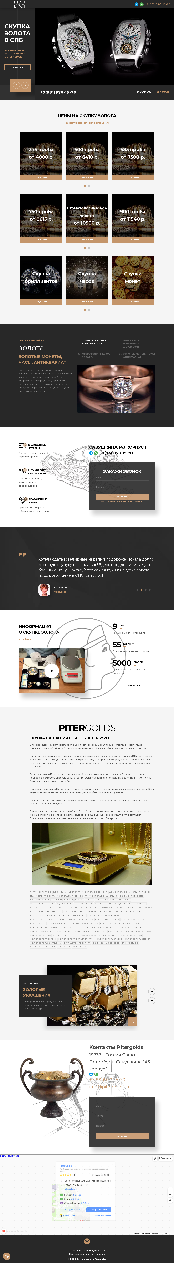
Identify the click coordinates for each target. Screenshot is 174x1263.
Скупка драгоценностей (71, 916)
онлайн (68, 900)
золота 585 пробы (120, 900)
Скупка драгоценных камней (103, 916)
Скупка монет (38, 923)
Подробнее (41, 177)
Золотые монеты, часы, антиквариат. (139, 355)
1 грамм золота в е (40, 892)
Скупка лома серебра (107, 919)
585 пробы (56, 900)
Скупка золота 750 (86, 935)
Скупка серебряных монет (64, 927)
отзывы (79, 900)
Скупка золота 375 (118, 931)
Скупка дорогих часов (43, 916)
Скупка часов (132, 912)
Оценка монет (65, 904)
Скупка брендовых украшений (80, 912)
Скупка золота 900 (109, 935)
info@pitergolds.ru (109, 1086)
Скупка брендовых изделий (45, 912)
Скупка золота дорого (43, 939)
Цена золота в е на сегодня (124, 892)
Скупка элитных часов (80, 919)
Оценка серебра (83, 904)
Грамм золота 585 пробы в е (67, 896)
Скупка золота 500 (141, 931)
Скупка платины (131, 923)
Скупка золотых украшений (46, 943)
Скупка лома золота (133, 919)
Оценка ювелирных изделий (110, 904)
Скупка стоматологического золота (51, 931)
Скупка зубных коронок (106, 943)
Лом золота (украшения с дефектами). (132, 343)
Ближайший (60, 892)
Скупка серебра (38, 927)
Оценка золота (137, 904)
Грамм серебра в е (40, 896)
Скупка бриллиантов (111, 912)
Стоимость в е (130, 943)
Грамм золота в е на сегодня (101, 896)
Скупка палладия (110, 923)
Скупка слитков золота (127, 927)
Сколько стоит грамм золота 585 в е (77, 908)
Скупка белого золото (140, 908)
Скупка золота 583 (40, 935)
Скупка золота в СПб (131, 896)
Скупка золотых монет (137, 939)
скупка (90, 900)
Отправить (122, 497)
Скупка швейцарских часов (96, 927)
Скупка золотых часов (109, 939)
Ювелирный (64, 947)
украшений (102, 900)
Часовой (147, 892)
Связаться (17, 67)
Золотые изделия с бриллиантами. (95, 342)
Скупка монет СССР (58, 923)
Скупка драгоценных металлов (47, 919)
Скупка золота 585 (63, 935)
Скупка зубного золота (77, 943)
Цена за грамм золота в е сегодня (88, 892)
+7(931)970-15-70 (157, 4)
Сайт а (33, 908)
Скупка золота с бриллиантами (76, 939)
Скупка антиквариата (113, 908)
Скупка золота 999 (131, 935)
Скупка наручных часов (85, 923)
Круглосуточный (39, 900)
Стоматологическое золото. (96, 355)
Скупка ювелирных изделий (90, 931)
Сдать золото (47, 908)
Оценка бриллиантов (42, 904)
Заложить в (79, 947)
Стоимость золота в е (42, 947)
